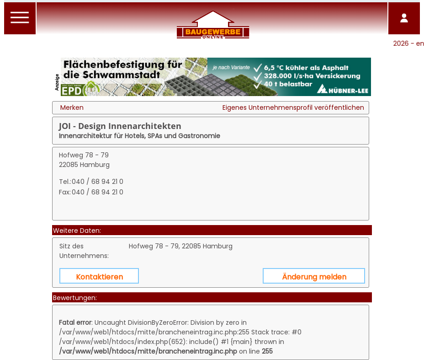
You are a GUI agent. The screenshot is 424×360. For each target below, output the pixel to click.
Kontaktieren (99, 277)
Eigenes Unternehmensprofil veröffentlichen (293, 107)
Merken (72, 107)
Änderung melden (314, 277)
